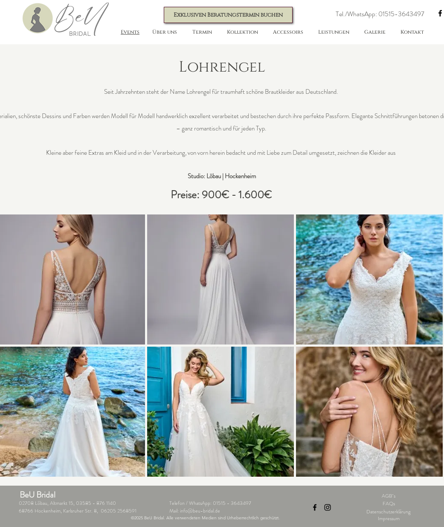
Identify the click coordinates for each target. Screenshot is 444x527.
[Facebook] (315, 507)
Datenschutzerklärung (388, 511)
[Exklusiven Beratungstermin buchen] (228, 15)
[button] (380, 14)
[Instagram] (327, 507)
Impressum (389, 518)
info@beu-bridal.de (200, 511)
